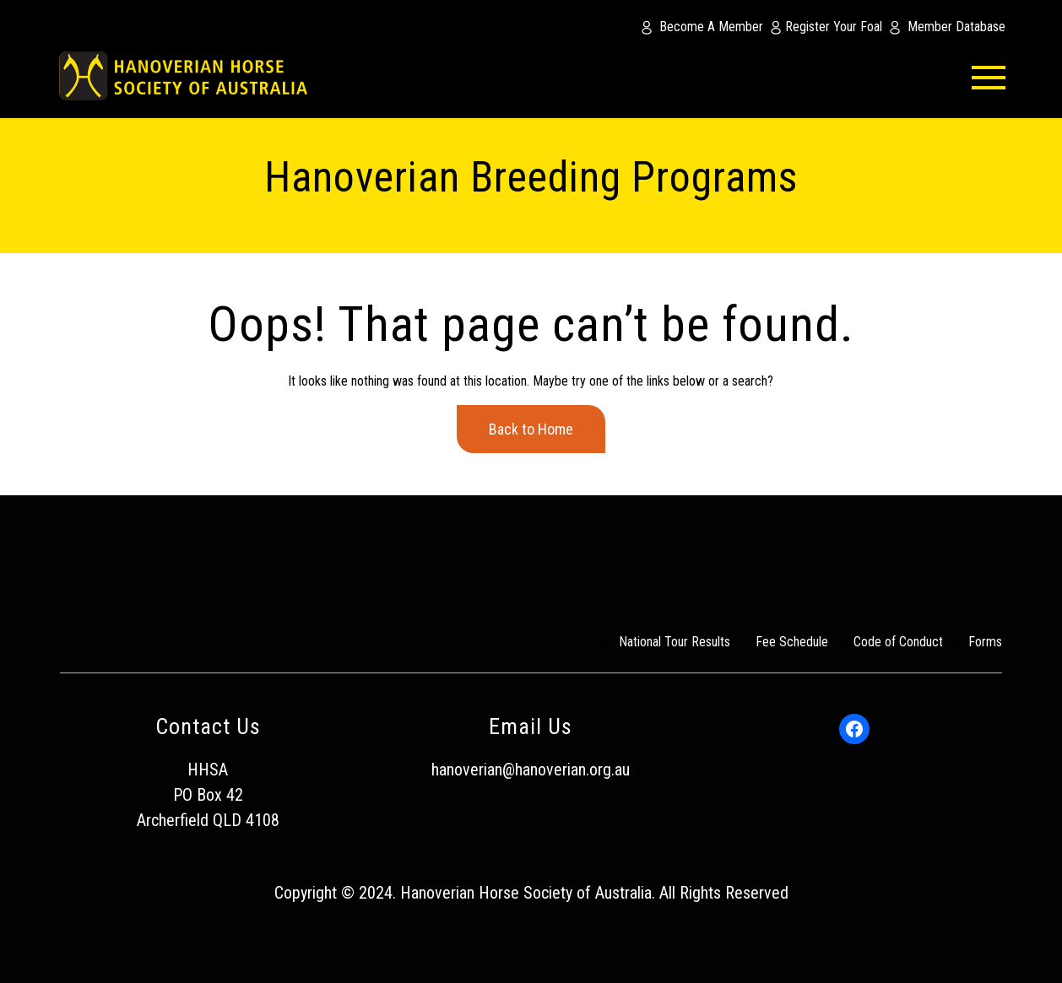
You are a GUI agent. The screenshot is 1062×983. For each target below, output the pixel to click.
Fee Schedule (792, 642)
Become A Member (711, 27)
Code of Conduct (898, 642)
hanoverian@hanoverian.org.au (530, 769)
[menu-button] (963, 76)
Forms (985, 642)
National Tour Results (674, 642)
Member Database (956, 27)
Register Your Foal (833, 27)
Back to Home (531, 429)
